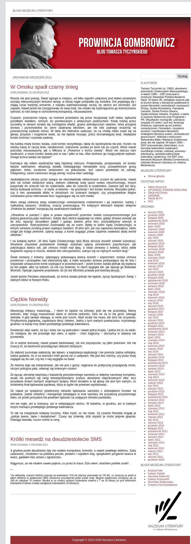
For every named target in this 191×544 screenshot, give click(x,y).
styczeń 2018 (155, 306)
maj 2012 (153, 411)
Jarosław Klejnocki (158, 476)
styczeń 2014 (155, 354)
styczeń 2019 (155, 271)
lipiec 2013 (154, 371)
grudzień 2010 (156, 459)
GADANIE (154, 195)
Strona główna (156, 176)
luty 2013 (153, 385)
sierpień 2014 (156, 334)
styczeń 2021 (155, 212)
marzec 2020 (155, 234)
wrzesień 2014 (156, 331)
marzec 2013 (155, 382)
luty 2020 (153, 237)
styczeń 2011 (155, 456)
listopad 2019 (155, 246)
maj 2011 (153, 445)
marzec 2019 (155, 266)
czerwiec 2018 (156, 291)
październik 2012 (158, 397)
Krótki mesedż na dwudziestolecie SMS (56, 439)
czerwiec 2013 (156, 374)
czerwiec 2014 (156, 340)
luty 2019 (153, 269)
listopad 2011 (155, 428)
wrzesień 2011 (156, 434)
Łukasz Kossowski (158, 479)
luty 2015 (153, 317)
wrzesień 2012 (156, 399)
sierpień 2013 (156, 368)
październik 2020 (158, 220)
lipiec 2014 (154, 337)
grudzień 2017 (156, 308)
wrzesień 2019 (156, 249)
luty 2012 (153, 419)
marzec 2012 (155, 417)
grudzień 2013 (156, 357)
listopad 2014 (155, 326)
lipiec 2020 (154, 226)
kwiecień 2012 (156, 414)
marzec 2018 (155, 300)
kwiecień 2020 (156, 232)
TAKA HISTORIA (157, 192)
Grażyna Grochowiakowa (162, 484)
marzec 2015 (155, 314)
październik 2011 (158, 431)
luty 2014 (153, 351)
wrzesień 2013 (156, 365)
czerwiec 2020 (156, 229)
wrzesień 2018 (156, 283)
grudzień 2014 (156, 323)
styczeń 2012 (155, 422)
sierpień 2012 (156, 402)
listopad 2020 (155, 217)
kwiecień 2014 (156, 345)
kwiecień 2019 (156, 263)
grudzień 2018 (156, 274)
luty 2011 (153, 454)
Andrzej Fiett (155, 470)
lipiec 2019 (154, 254)
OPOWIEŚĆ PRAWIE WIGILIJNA (167, 189)
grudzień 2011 (156, 425)
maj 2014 (153, 343)
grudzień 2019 (156, 243)
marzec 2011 (155, 451)
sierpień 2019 (156, 252)
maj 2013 (153, 377)
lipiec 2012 (154, 405)
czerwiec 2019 (156, 257)
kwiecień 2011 (156, 448)
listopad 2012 (155, 394)
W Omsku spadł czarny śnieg (44, 87)
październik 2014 (158, 328)
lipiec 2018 (154, 289)
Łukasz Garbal (156, 473)
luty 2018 (153, 303)
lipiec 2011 (154, 439)
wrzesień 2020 (156, 223)
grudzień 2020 (156, 215)
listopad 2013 (155, 360)
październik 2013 (158, 362)
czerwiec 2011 (156, 442)
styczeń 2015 (155, 320)
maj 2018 (153, 294)
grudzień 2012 (156, 391)
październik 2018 (158, 280)
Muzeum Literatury (114, 540)
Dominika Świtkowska (160, 481)
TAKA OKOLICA (157, 187)
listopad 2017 (155, 311)
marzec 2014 (155, 348)
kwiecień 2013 (156, 380)
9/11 (150, 201)
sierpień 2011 (156, 436)
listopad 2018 (155, 277)
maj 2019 (153, 260)
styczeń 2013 (155, 388)
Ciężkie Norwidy (29, 299)
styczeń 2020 (155, 240)
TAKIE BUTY (155, 198)
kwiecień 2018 (156, 297)
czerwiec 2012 (156, 408)
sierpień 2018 (156, 286)
